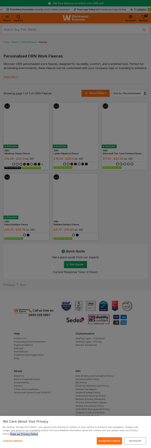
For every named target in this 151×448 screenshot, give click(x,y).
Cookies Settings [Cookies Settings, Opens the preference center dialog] (12, 440)
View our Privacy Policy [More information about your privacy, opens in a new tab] (24, 433)
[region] (75, 432)
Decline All (135, 440)
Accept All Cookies (109, 440)
